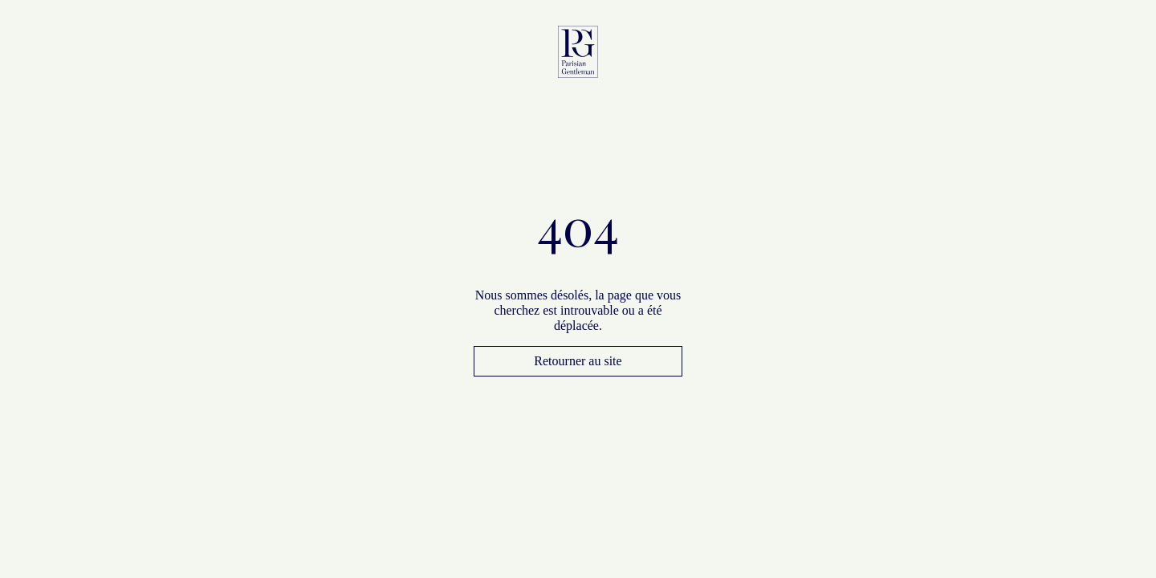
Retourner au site (577, 361)
